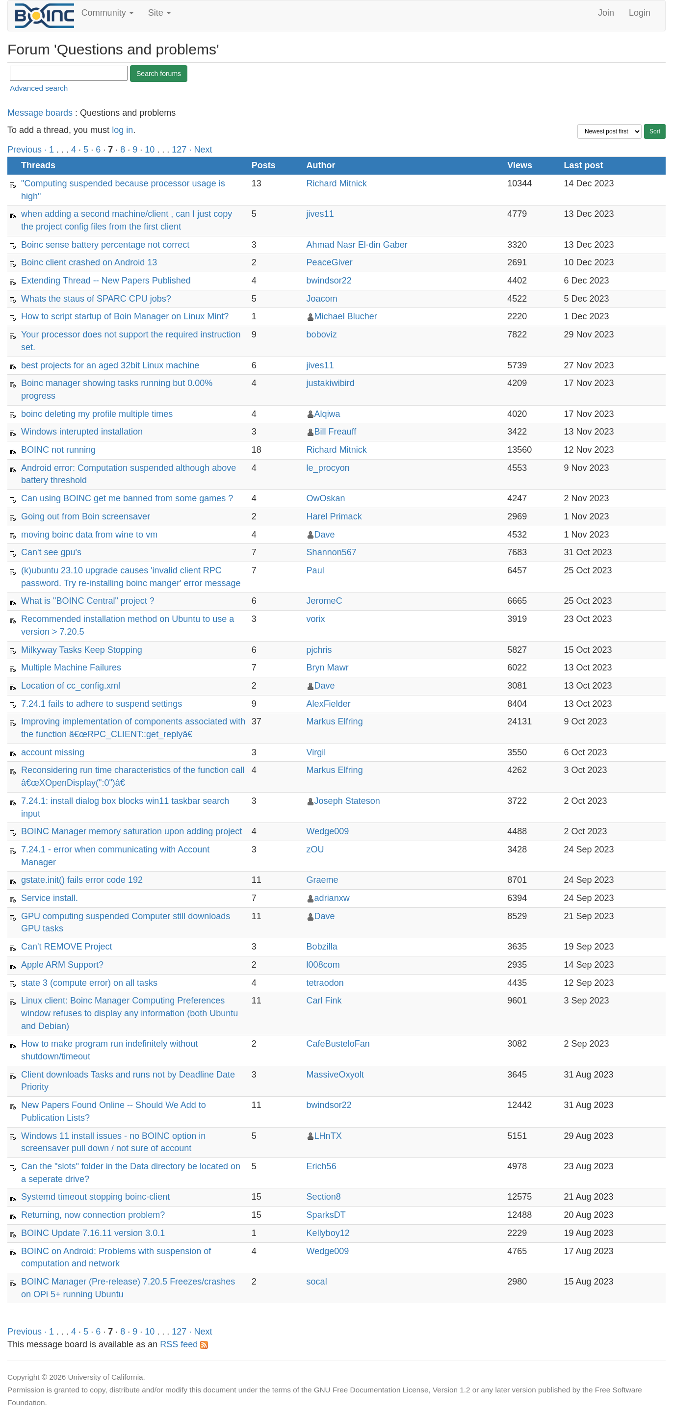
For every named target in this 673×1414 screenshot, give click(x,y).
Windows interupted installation (82, 432)
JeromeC (324, 601)
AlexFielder (329, 704)
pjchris (319, 650)
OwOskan (326, 498)
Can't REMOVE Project (66, 946)
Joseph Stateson (347, 801)
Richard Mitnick (337, 183)
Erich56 (321, 1166)
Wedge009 (328, 831)
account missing (52, 752)
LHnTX (328, 1136)
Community (107, 13)
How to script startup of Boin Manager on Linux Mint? (125, 316)
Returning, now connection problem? (93, 1215)
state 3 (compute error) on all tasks (89, 983)
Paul (315, 570)
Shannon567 (332, 552)
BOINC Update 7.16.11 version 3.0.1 (93, 1233)
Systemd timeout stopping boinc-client (95, 1197)
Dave (324, 535)
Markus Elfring (335, 721)
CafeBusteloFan (338, 1044)
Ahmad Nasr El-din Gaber (357, 245)
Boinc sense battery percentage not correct (105, 245)
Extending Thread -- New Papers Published (106, 280)
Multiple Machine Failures (71, 667)
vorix (316, 619)
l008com (323, 965)
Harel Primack (334, 516)
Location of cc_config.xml (70, 686)
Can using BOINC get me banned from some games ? (127, 498)
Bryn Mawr (328, 667)
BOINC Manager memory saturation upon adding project (131, 831)
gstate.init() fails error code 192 (82, 880)
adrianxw (332, 898)
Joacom (322, 299)
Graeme (322, 880)
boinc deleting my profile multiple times (97, 414)
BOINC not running (58, 450)
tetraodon (325, 983)
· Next (200, 149)
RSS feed (184, 1344)
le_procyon (328, 468)
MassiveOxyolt (335, 1075)
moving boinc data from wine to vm (89, 535)
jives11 (320, 214)
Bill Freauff (335, 432)
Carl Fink (324, 1000)
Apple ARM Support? (62, 965)
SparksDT (326, 1215)
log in (122, 130)
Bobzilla (322, 946)
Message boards (40, 113)
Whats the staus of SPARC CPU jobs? (96, 299)
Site (159, 13)
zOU (315, 849)
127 (179, 149)
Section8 (324, 1197)
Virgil (316, 752)
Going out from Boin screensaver (85, 516)
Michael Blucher (345, 316)
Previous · (28, 149)
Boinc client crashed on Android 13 (89, 262)
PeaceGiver (330, 262)
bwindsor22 (329, 280)
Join (606, 13)
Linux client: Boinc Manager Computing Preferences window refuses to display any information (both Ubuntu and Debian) (129, 1013)
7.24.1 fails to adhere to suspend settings (101, 704)
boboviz (322, 334)
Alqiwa (327, 414)
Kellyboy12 (328, 1233)
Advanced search (39, 88)
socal (317, 1281)
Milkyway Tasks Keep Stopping (81, 650)
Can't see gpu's (51, 552)
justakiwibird (331, 383)
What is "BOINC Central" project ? (88, 601)
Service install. (49, 898)
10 (150, 149)
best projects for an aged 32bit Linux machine (110, 365)
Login (639, 13)
